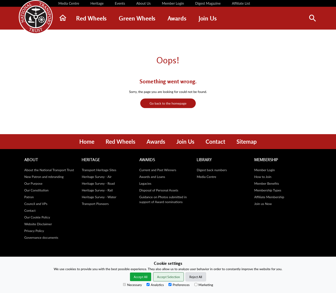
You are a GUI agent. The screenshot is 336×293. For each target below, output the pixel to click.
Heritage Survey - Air (97, 177)
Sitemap (246, 141)
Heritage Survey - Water (99, 197)
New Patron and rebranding (44, 177)
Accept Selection (168, 277)
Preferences (179, 285)
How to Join (262, 177)
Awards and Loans (152, 177)
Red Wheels (120, 141)
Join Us (185, 141)
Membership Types (267, 190)
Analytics (155, 285)
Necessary (132, 285)
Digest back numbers (212, 170)
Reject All (195, 277)
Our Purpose (33, 183)
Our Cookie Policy (37, 217)
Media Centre (206, 177)
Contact (215, 141)
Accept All (140, 277)
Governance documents (41, 237)
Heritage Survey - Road (98, 183)
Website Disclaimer (38, 224)
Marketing (203, 285)
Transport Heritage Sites (99, 170)
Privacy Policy (34, 231)
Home (86, 141)
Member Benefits (266, 183)
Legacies (145, 183)
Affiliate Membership (269, 197)
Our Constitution (36, 190)
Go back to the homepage (168, 103)
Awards (156, 141)
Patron (29, 197)
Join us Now (263, 204)
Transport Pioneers (95, 204)
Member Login (264, 170)
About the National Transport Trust (49, 170)
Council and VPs (35, 204)
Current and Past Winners (157, 170)
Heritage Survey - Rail (97, 190)
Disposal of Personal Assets (158, 190)
